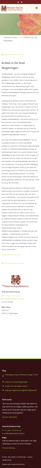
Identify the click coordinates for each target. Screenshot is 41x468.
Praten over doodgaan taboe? (16, 386)
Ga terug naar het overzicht (13, 54)
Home (20, 37)
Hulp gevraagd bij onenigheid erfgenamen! (21, 390)
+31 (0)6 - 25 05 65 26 (12, 296)
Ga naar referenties (9, 417)
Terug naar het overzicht (11, 255)
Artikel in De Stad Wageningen (16, 382)
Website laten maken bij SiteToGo (13, 464)
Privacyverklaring (8, 448)
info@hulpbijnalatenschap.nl (13, 299)
